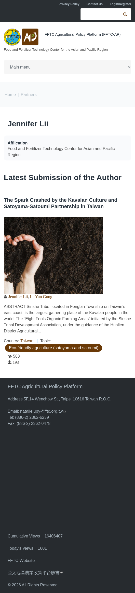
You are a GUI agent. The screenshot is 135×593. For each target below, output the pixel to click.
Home (10, 94)
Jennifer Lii (28, 123)
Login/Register (120, 4)
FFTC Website (21, 560)
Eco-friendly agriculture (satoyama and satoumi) (52, 347)
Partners (28, 94)
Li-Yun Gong (40, 296)
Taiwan (26, 341)
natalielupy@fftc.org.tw (42, 411)
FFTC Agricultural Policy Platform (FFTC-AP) (82, 34)
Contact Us (95, 4)
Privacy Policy (69, 4)
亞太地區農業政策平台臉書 (34, 572)
